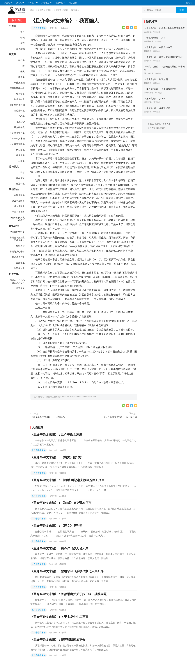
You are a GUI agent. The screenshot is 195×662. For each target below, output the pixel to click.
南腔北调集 (19, 110)
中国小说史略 (18, 212)
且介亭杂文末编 (43, 10)
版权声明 (152, 128)
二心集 (21, 116)
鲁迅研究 (59, 3)
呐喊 (22, 37)
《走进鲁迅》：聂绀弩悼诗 (157, 108)
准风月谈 (20, 155)
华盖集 (21, 77)
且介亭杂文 (19, 127)
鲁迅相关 (20, 288)
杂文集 (19, 3)
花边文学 (20, 122)
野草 (22, 172)
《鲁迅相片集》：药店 (155, 38)
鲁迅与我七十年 (17, 251)
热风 (22, 71)
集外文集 (20, 94)
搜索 (181, 10)
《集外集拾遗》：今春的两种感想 (160, 89)
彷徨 (22, 43)
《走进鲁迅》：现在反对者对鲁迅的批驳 (163, 57)
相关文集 (73, 3)
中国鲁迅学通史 (17, 232)
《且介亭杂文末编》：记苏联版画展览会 (57, 639)
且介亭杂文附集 (17, 144)
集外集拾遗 (19, 99)
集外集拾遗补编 (17, 105)
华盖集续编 (19, 82)
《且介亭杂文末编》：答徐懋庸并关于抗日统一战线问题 (68, 594)
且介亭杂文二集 (17, 133)
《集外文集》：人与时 (155, 98)
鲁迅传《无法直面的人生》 (17, 239)
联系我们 (161, 128)
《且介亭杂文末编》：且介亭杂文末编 (56, 434)
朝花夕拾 (20, 178)
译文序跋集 (19, 206)
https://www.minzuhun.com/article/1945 (79, 397)
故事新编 (20, 49)
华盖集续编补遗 (17, 88)
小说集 (7, 3)
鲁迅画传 (20, 246)
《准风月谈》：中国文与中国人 (159, 47)
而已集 (21, 60)
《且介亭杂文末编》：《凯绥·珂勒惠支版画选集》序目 (67, 480)
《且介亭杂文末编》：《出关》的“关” (56, 457)
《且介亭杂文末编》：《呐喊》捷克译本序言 (60, 502)
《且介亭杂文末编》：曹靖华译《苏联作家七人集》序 (67, 571)
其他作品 (45, 3)
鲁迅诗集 (20, 183)
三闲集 (21, 161)
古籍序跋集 (19, 195)
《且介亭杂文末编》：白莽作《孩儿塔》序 (59, 548)
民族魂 (158, 124)
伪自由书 (20, 150)
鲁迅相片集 (19, 268)
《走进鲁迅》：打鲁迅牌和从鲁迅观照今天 (164, 28)
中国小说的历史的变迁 (17, 219)
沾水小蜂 (53, 28)
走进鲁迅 (20, 262)
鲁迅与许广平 (18, 257)
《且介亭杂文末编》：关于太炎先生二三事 (59, 616)
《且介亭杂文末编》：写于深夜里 (120, 417)
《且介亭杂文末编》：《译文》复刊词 (56, 525)
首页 (32, 10)
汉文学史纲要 (18, 200)
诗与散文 (31, 3)
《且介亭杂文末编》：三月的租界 (47, 417)
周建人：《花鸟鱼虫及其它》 (17, 281)
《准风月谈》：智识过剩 (156, 79)
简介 (22, 32)
